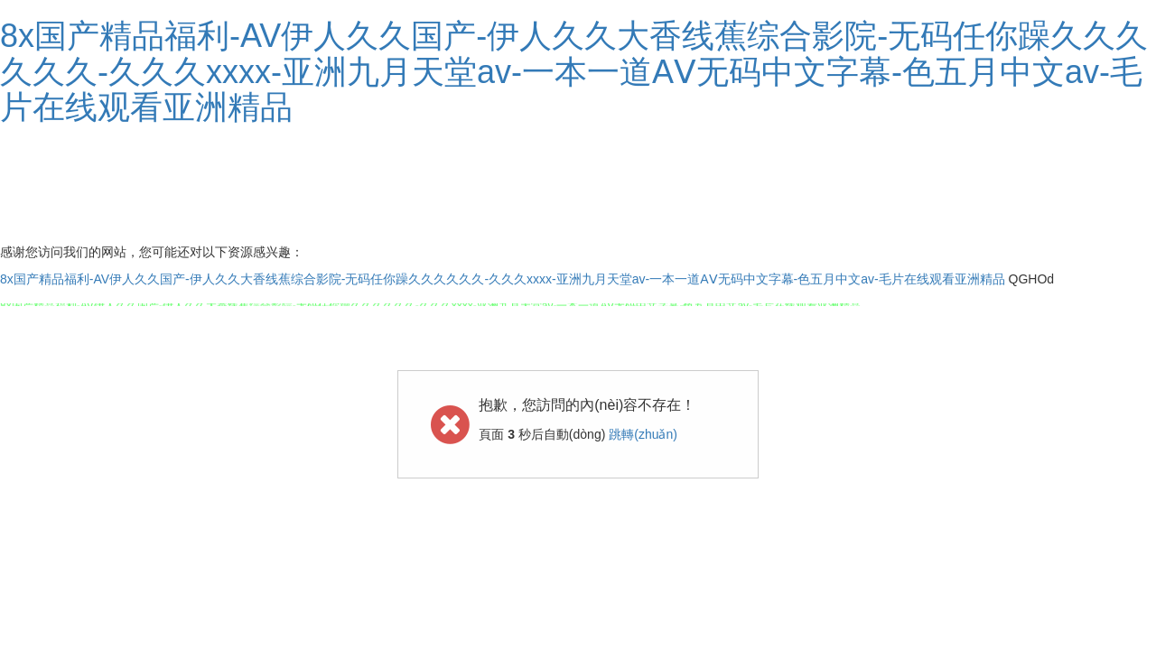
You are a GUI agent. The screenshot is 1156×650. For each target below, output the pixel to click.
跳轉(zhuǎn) (643, 434)
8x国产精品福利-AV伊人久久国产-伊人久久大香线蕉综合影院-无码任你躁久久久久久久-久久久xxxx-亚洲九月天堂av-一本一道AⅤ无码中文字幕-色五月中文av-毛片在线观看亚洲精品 (574, 71)
